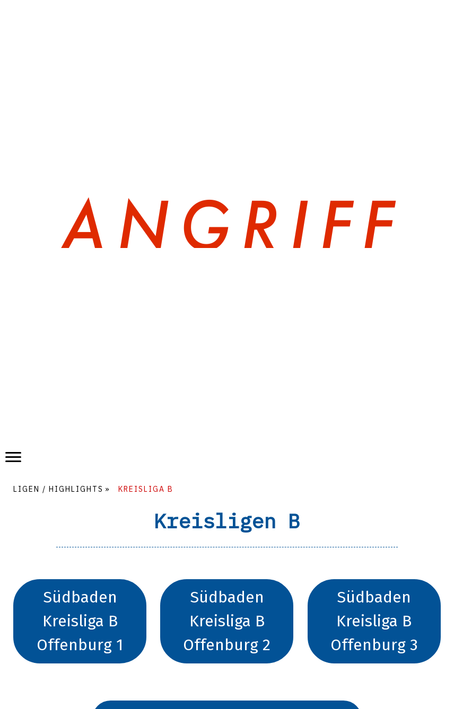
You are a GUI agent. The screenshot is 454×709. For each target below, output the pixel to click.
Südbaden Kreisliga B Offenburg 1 (80, 621)
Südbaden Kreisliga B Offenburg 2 (226, 621)
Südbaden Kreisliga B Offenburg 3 (374, 621)
